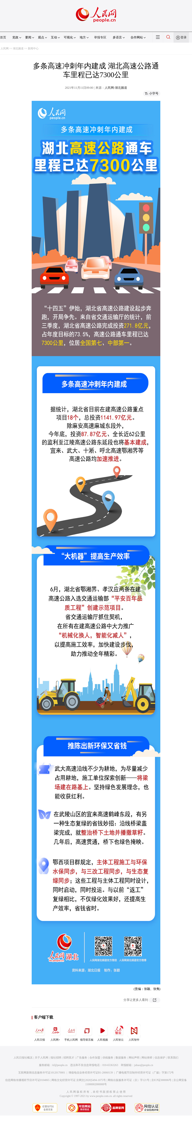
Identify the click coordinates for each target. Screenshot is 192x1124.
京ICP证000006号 (161, 1080)
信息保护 (160, 1057)
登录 (183, 37)
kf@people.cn (60, 1065)
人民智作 (134, 1032)
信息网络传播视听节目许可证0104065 (27, 1080)
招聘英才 (68, 1057)
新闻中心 (33, 48)
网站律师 (147, 1057)
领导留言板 (87, 1032)
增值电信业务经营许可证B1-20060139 (91, 1072)
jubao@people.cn (143, 1065)
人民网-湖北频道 (116, 87)
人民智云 (118, 1032)
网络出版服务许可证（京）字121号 (128, 1080)
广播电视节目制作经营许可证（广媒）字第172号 (145, 1072)
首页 (3, 37)
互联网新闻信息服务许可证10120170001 (41, 1072)
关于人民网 (41, 1057)
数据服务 (121, 1057)
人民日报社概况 (23, 1057)
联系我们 (173, 1057)
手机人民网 (71, 1032)
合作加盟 (94, 1057)
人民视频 (102, 1032)
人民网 (5, 48)
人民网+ (55, 1032)
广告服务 (81, 1057)
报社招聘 (55, 1057)
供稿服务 (108, 1057)
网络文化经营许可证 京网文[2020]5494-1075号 (78, 1080)
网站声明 (134, 1057)
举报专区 (100, 37)
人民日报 (39, 1032)
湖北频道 (18, 48)
